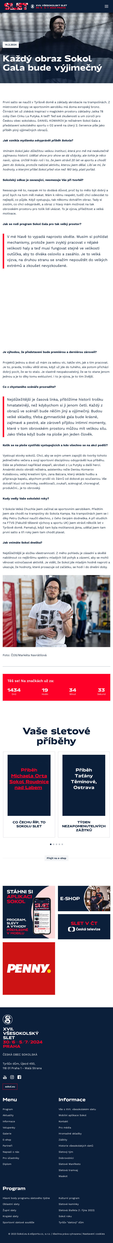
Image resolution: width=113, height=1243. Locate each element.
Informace (9, 1121)
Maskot (63, 1176)
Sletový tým (66, 1151)
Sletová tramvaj (68, 1170)
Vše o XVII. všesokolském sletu (77, 1109)
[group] (29, 794)
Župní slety (9, 1210)
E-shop (7, 1139)
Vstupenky (9, 1127)
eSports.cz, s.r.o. (40, 1233)
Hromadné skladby (70, 1133)
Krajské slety (10, 1216)
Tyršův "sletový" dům (71, 1222)
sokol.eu (10, 1086)
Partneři (7, 1145)
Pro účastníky (11, 1158)
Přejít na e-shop (56, 858)
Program (8, 1109)
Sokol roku (65, 1216)
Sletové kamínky (69, 1204)
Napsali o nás (11, 1151)
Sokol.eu (22, 1233)
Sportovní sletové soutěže (18, 1222)
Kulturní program (69, 1198)
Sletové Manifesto (70, 1164)
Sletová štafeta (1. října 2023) (77, 1210)
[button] (50, 844)
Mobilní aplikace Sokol (72, 1115)
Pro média (65, 1127)
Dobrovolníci (66, 1158)
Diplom (7, 1164)
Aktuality (8, 1115)
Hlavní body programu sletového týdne (26, 1198)
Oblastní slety (11, 1204)
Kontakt (63, 1121)
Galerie (7, 1133)
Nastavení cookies (94, 1233)
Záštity (63, 1139)
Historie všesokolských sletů (76, 1145)
